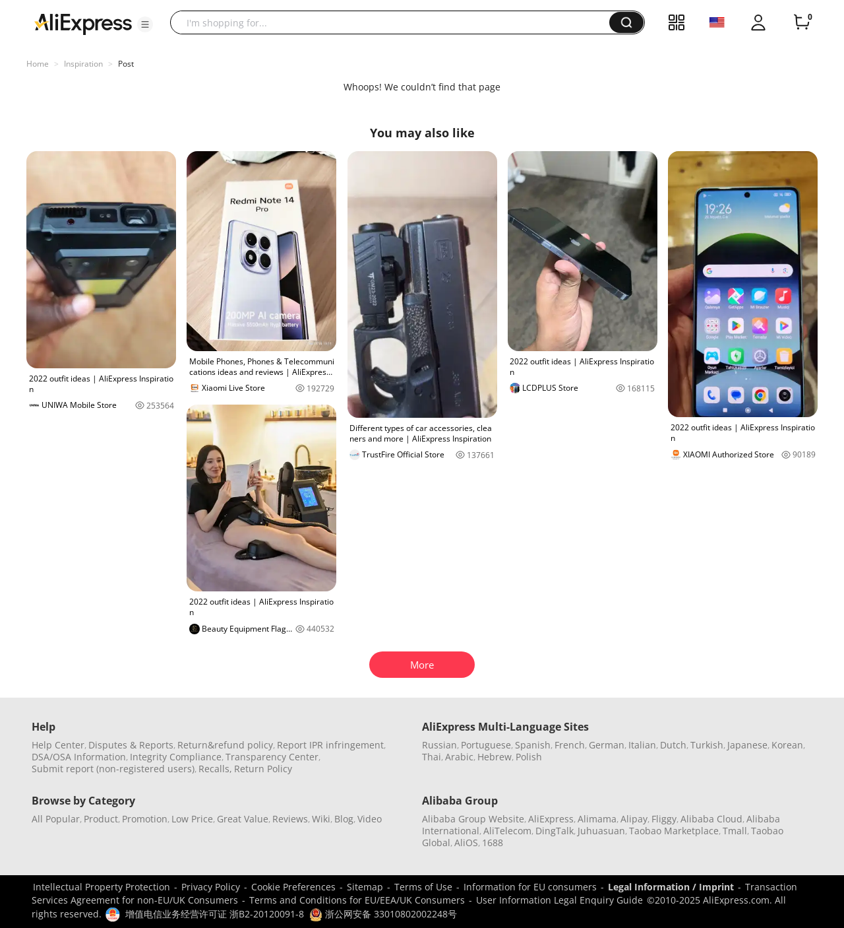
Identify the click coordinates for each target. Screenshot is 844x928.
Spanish (533, 745)
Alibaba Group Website (473, 818)
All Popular (56, 818)
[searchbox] (394, 22)
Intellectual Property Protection (101, 886)
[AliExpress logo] (83, 23)
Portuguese (486, 745)
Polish (529, 756)
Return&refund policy (225, 745)
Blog (343, 818)
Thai (431, 756)
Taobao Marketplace (674, 830)
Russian (439, 745)
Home (37, 63)
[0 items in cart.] (801, 22)
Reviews (290, 818)
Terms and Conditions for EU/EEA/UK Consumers (357, 900)
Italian (642, 745)
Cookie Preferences (293, 886)
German (606, 745)
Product (101, 818)
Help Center (58, 745)
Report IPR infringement (330, 745)
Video (369, 818)
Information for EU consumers (530, 886)
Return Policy (263, 768)
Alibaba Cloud (711, 818)
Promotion (144, 818)
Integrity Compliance (176, 756)
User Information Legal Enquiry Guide (559, 900)
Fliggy (664, 818)
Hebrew (494, 756)
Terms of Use (423, 886)
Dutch (673, 745)
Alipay (634, 818)
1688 (492, 842)
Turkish (706, 745)
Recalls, (215, 768)
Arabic (459, 756)
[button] (145, 24)
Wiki (321, 818)
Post (126, 63)
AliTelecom (507, 830)
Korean (787, 745)
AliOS (466, 842)
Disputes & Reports (130, 745)
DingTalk (554, 830)
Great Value (242, 818)
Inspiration (83, 63)
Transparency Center (272, 756)
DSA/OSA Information (79, 756)
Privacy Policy (210, 886)
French (570, 745)
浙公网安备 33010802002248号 (383, 914)
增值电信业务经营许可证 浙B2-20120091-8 (214, 914)
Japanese (747, 745)
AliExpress (551, 818)
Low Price (192, 818)
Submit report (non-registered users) (113, 768)
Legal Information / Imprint (671, 886)
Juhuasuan (601, 830)
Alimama (597, 818)
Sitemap (365, 886)
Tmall (735, 830)
